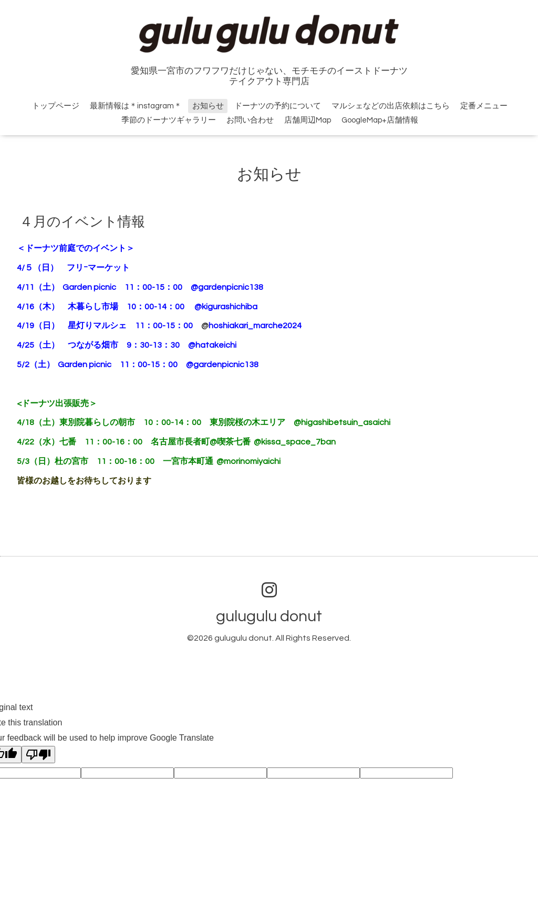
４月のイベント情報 (82, 222)
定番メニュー (484, 106)
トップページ (55, 106)
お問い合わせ (250, 120)
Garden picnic (89, 287)
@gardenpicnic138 (231, 287)
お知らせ (208, 106)
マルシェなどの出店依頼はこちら (391, 106)
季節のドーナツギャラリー (168, 120)
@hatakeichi (212, 345)
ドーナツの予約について (277, 106)
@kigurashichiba (225, 306)
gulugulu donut (269, 616)
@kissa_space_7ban (295, 442)
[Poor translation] (38, 754)
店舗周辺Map (307, 120)
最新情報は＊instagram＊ (136, 106)
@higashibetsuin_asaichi (342, 422)
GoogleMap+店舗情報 (380, 120)
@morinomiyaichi (248, 461)
